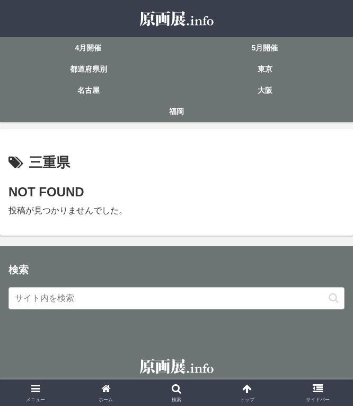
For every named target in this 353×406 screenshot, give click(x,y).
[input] (176, 298)
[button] (333, 298)
